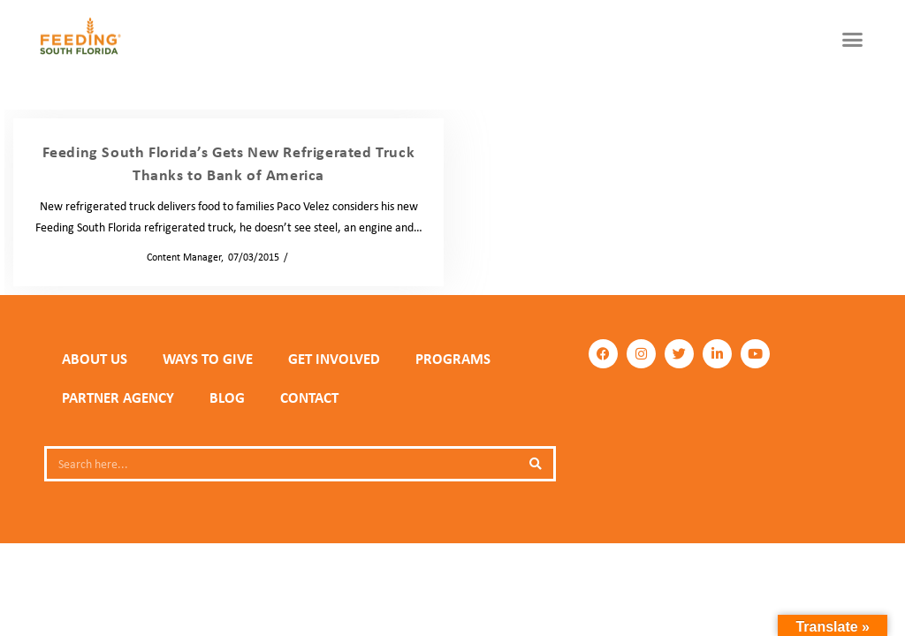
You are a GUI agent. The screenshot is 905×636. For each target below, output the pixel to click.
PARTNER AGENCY (118, 397)
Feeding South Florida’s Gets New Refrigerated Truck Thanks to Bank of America (228, 163)
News (305, 257)
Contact (309, 397)
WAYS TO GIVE (208, 358)
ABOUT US (94, 358)
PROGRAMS (453, 358)
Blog (227, 397)
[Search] (535, 464)
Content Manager (178, 257)
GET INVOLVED (334, 358)
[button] (853, 40)
